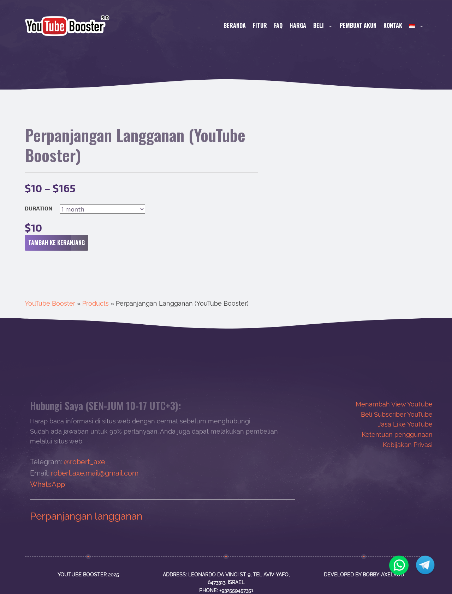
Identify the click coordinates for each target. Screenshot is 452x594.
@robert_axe (84, 462)
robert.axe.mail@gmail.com (94, 473)
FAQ (278, 25)
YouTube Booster (50, 303)
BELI (323, 25)
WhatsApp (47, 484)
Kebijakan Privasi (408, 444)
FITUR (260, 25)
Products (95, 303)
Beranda (235, 25)
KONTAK (392, 25)
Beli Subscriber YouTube (397, 414)
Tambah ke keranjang (58, 243)
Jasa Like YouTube (405, 424)
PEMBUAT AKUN (358, 25)
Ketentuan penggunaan (397, 434)
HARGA (298, 25)
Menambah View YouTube (394, 404)
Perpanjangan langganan (86, 516)
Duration (39, 208)
